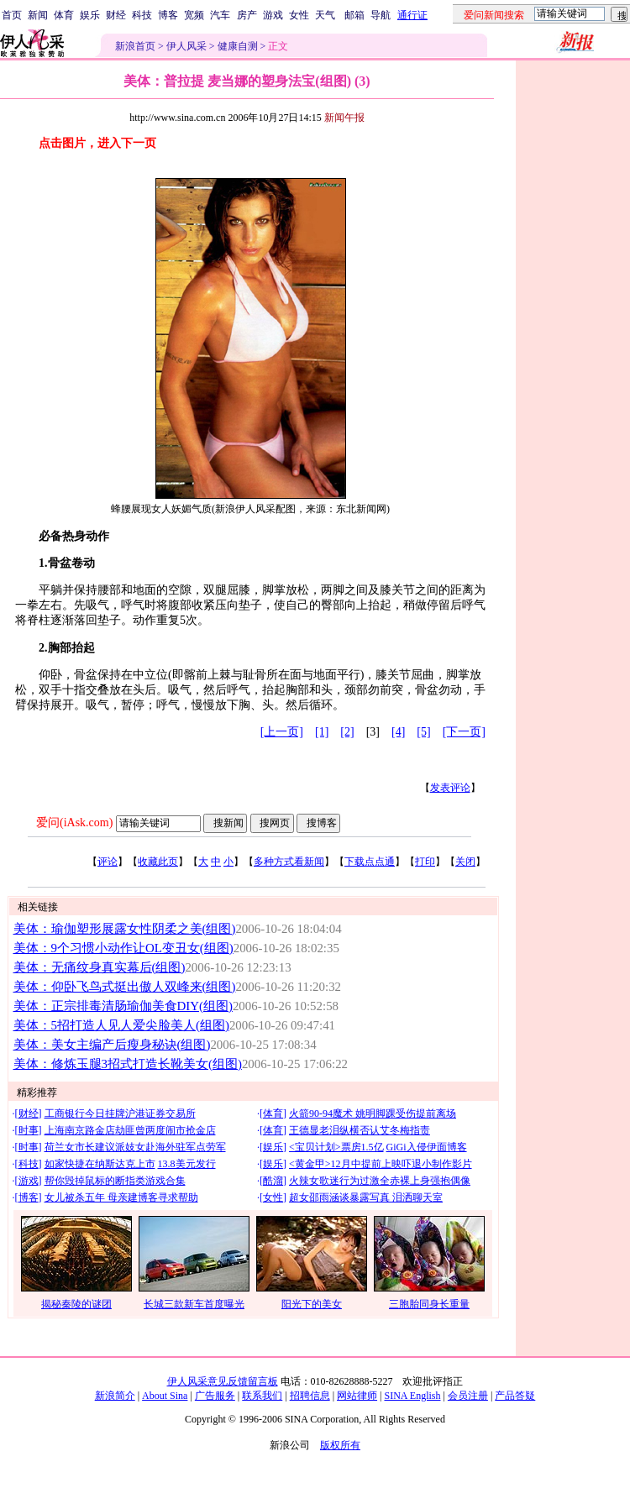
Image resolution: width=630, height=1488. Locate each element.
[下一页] (464, 732)
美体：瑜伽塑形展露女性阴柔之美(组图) (124, 928)
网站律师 (357, 1396)
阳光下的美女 (311, 1304)
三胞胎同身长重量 (429, 1304)
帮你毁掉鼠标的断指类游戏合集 (115, 1181)
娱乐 (90, 15)
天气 (325, 15)
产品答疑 (515, 1396)
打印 (425, 861)
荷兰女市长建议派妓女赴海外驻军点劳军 (135, 1147)
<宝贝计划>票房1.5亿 (336, 1147)
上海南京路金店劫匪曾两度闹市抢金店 (130, 1130)
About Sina (164, 1396)
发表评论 (450, 788)
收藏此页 (158, 861)
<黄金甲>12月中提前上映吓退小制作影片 (380, 1164)
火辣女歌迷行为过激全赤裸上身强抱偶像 (379, 1181)
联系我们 (262, 1396)
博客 (168, 15)
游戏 (273, 15)
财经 (116, 15)
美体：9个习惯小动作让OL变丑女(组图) (123, 948)
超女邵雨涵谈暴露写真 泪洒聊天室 (366, 1197)
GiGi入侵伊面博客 (426, 1147)
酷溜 (273, 1181)
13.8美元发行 (187, 1164)
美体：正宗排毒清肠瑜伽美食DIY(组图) (123, 1006)
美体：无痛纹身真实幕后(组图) (99, 967)
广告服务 (215, 1396)
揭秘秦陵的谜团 (76, 1304)
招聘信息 (310, 1396)
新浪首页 (135, 46)
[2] (347, 732)
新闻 (38, 15)
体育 (64, 15)
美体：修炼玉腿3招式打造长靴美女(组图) (127, 1064)
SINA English (412, 1396)
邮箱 (354, 15)
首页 (12, 15)
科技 (142, 15)
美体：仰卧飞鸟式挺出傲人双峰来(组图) (124, 986)
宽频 (194, 15)
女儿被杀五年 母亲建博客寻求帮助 (121, 1197)
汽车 (220, 15)
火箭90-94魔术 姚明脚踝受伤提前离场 (372, 1113)
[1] (321, 732)
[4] (398, 732)
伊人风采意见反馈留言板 (222, 1381)
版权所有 (340, 1445)
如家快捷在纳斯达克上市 (100, 1164)
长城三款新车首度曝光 (194, 1304)
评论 (107, 861)
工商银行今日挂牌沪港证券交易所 (120, 1113)
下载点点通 (369, 861)
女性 (299, 15)
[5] (423, 732)
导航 (380, 15)
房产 (247, 15)
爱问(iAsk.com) (74, 822)
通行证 (412, 15)
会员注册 (468, 1396)
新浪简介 (115, 1396)
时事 (28, 1130)
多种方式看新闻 (289, 861)
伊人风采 (186, 46)
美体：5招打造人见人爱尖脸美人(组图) (121, 1025)
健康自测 (238, 46)
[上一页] (281, 732)
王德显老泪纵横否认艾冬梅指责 (359, 1130)
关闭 (465, 861)
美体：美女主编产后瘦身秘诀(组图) (112, 1044)
